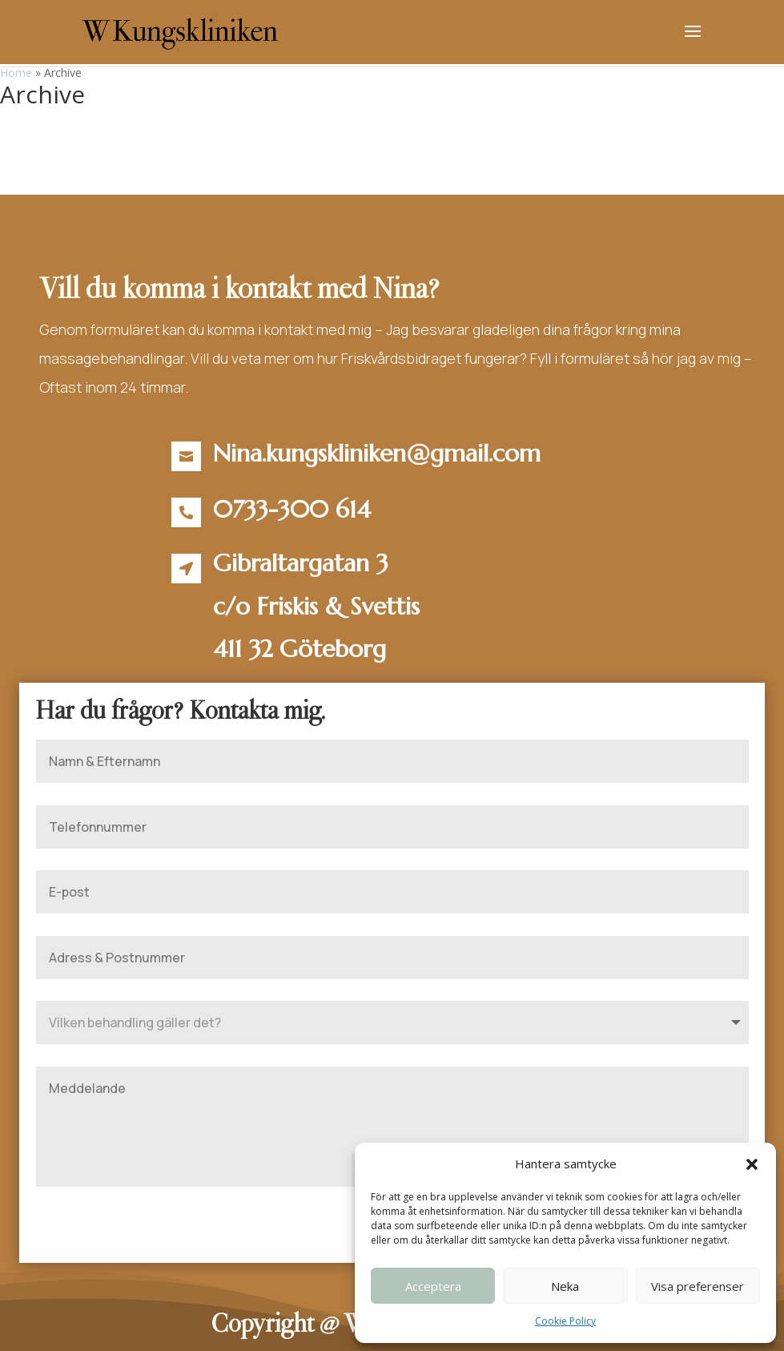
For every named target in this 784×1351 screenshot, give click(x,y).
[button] (752, 1164)
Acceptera (433, 1286)
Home (16, 72)
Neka (565, 1286)
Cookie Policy (565, 1321)
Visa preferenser (697, 1286)
